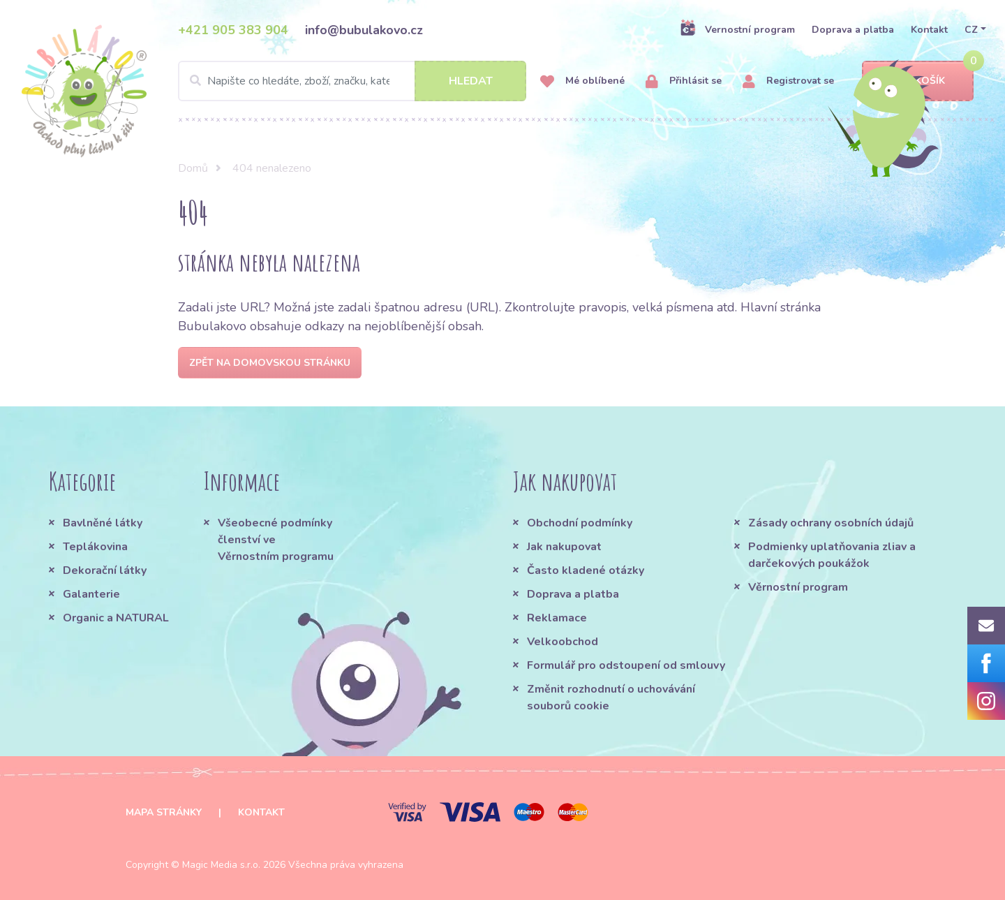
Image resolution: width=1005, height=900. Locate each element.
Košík (918, 81)
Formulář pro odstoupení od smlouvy (626, 665)
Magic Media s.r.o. (221, 864)
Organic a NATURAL (116, 618)
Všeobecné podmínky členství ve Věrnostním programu (276, 539)
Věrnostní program (798, 587)
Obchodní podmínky (579, 523)
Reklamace (557, 618)
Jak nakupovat (564, 546)
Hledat (471, 81)
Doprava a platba (853, 29)
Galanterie (91, 594)
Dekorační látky (105, 570)
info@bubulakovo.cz (364, 30)
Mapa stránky (164, 812)
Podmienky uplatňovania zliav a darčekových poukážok (832, 555)
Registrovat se (788, 81)
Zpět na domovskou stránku (269, 362)
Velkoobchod (562, 641)
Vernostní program (737, 29)
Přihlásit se (684, 81)
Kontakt (929, 29)
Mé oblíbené (582, 81)
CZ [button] (971, 29)
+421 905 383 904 (233, 30)
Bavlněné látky (102, 523)
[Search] (352, 81)
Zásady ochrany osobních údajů (831, 523)
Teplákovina (95, 546)
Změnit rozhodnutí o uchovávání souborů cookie (611, 697)
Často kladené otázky (585, 570)
